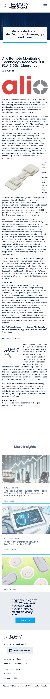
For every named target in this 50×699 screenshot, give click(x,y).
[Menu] (45, 5)
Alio (19, 348)
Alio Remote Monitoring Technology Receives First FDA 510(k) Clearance (24, 339)
